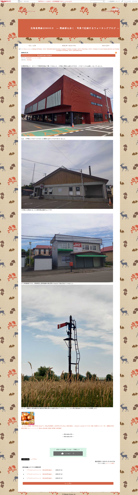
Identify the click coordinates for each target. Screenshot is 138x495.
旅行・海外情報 (24, 1)
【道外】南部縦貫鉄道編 (48, 49)
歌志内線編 (104, 49)
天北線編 (74, 49)
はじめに (28, 49)
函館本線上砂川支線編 (113, 49)
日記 (25, 11)
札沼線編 (63, 49)
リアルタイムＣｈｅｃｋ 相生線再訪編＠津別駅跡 (36, 55)
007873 (115, 9)
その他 (23, 49)
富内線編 (58, 50)
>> (113, 1)
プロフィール (31, 11)
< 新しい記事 (32, 45)
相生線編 (57, 49)
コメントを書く (110, 463)
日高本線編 (64, 50)
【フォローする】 (106, 11)
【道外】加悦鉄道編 (82, 49)
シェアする (33, 459)
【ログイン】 (116, 11)
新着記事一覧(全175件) (69, 45)
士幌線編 (33, 49)
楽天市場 (134, 1)
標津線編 (39, 49)
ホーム (20, 11)
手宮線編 (68, 49)
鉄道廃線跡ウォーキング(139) (33, 57)
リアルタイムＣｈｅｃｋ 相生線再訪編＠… (40, 470)
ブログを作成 (127, 1)
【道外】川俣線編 (92, 49)
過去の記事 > (106, 45)
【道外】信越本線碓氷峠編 (75, 50)
